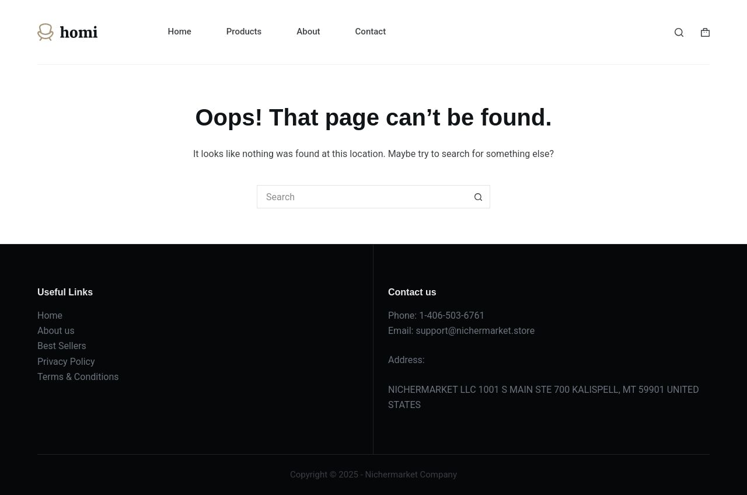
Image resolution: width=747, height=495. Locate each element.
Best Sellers (61, 345)
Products (244, 31)
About (308, 31)
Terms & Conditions (78, 376)
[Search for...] (362, 196)
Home (179, 31)
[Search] (679, 32)
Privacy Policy (66, 361)
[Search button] (478, 196)
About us (56, 330)
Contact (370, 31)
